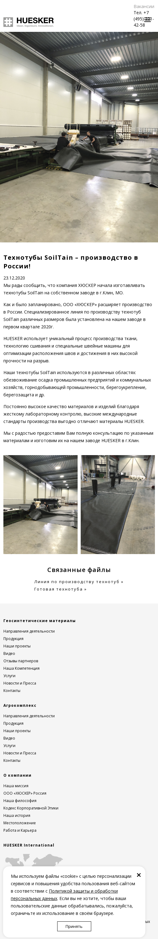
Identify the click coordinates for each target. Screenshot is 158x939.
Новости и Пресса (19, 683)
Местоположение (19, 823)
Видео (9, 653)
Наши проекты (17, 646)
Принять (74, 926)
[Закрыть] (139, 874)
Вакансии (144, 6)
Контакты (11, 690)
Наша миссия (15, 785)
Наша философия (19, 800)
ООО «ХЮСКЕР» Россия (24, 793)
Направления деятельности (29, 631)
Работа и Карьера (19, 830)
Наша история (16, 815)
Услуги (9, 675)
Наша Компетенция (21, 668)
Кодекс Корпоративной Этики (30, 808)
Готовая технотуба (58, 589)
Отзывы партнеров (20, 661)
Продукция (13, 638)
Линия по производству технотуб (77, 581)
